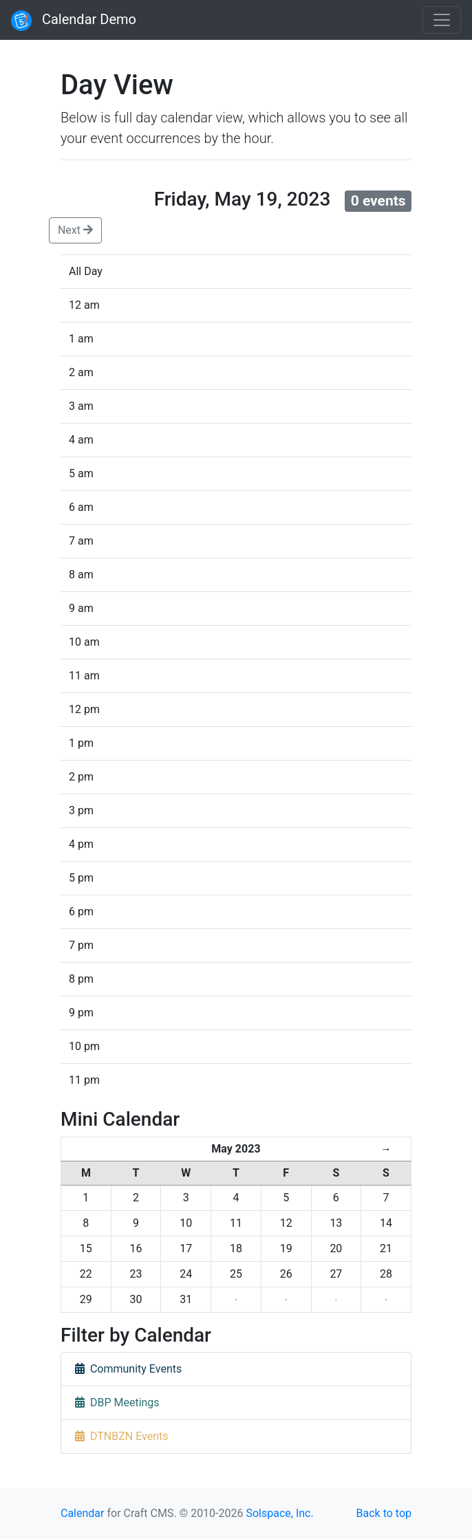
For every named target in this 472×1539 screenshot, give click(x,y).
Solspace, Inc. (279, 1513)
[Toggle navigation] (441, 20)
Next (75, 230)
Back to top (383, 1513)
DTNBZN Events (121, 1436)
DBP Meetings (117, 1402)
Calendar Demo (73, 20)
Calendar (82, 1513)
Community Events (128, 1368)
